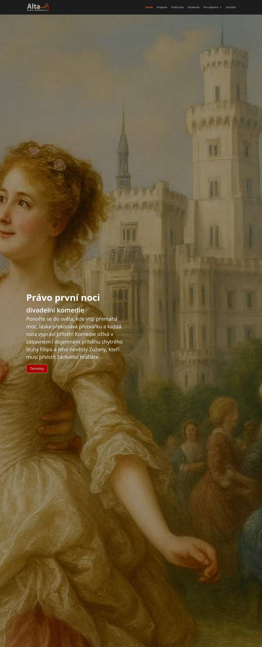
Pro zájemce (210, 7)
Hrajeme (162, 7)
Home (149, 7)
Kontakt (231, 7)
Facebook (193, 7)
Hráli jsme (177, 7)
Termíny (37, 368)
